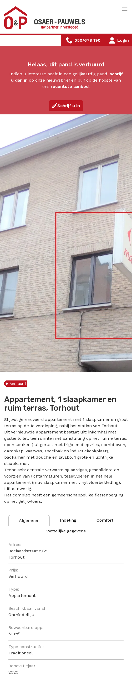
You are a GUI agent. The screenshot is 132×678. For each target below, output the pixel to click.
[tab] (29, 520)
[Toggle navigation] (125, 9)
